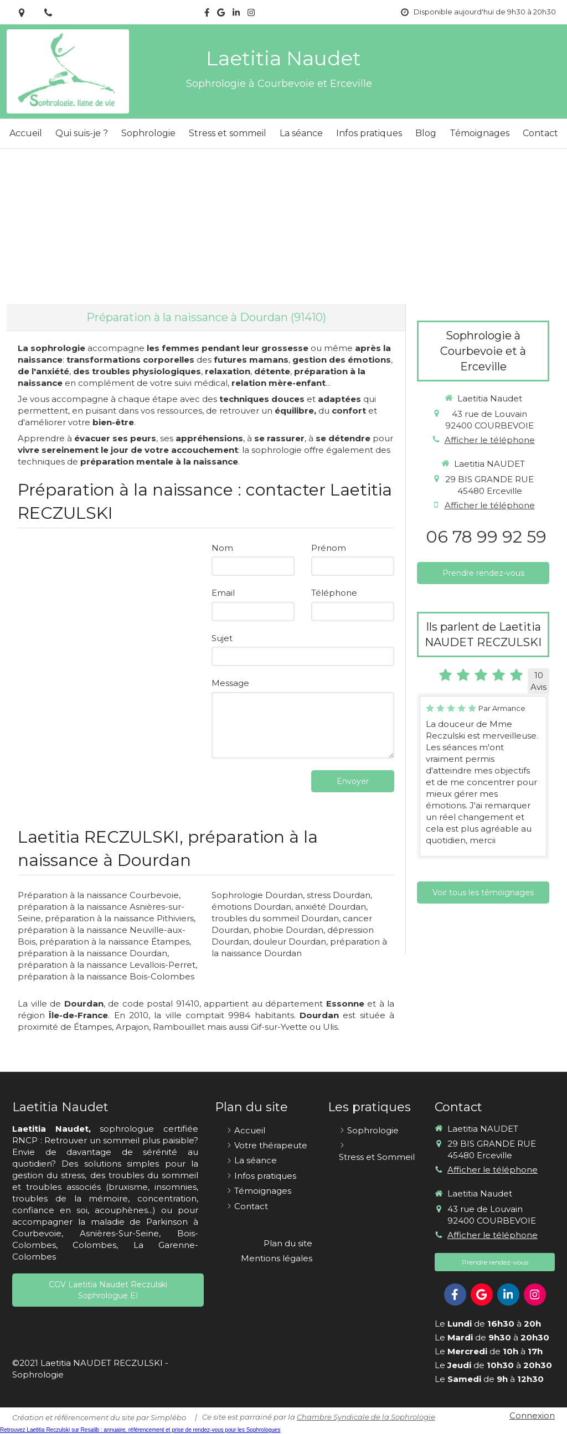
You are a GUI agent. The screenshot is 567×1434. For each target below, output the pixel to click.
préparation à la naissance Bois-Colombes (106, 976)
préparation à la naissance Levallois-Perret (106, 965)
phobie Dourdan (288, 930)
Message (230, 683)
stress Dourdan (338, 895)
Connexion (532, 1415)
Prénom (328, 548)
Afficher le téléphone (490, 440)
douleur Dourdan (289, 941)
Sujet (222, 638)
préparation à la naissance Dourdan (92, 953)
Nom (222, 548)
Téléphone (334, 592)
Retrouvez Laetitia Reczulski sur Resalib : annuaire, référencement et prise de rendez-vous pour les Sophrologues (140, 1430)
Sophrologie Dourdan (257, 895)
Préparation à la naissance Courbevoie (98, 895)
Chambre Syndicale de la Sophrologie (366, 1416)
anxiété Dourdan (330, 906)
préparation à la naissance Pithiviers (119, 918)
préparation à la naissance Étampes (114, 941)
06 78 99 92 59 (486, 537)
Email (223, 592)
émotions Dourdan (251, 906)
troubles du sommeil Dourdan (275, 918)
